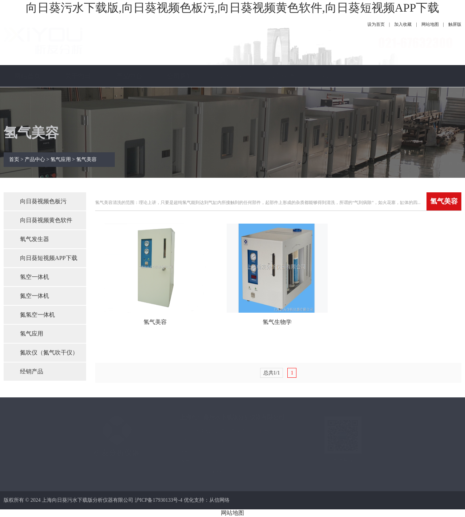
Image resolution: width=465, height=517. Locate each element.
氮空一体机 (34, 296)
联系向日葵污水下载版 (332, 97)
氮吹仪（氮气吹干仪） (49, 352)
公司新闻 (180, 76)
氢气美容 (86, 159)
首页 (14, 159)
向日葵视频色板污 (43, 201)
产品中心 (129, 76)
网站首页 (27, 76)
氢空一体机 (34, 277)
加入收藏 (403, 24)
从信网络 (219, 500)
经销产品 (31, 371)
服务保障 (281, 76)
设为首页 (376, 24)
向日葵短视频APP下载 (48, 258)
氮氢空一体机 (37, 315)
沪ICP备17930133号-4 (158, 500)
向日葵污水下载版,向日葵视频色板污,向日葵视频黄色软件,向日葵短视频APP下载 (233, 7)
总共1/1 (271, 373)
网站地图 (430, 24)
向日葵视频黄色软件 (46, 220)
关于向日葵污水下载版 (78, 97)
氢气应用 (60, 159)
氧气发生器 (34, 239)
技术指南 (231, 76)
